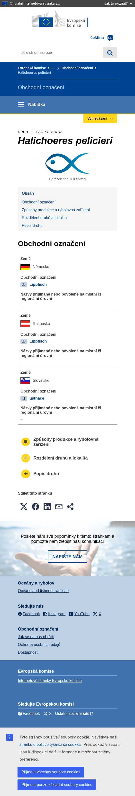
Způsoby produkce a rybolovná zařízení (56, 210)
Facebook (29, 713)
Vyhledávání (110, 52)
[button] (24, 506)
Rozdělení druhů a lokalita (44, 218)
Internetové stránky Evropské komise (50, 681)
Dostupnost (28, 652)
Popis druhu (32, 225)
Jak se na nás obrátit (36, 637)
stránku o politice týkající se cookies (50, 744)
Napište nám (67, 556)
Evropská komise (32, 68)
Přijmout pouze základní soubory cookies (56, 785)
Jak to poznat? (118, 3)
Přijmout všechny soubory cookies (50, 772)
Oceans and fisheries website (43, 591)
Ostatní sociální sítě (72, 713)
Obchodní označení (77, 68)
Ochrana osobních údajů (39, 645)
